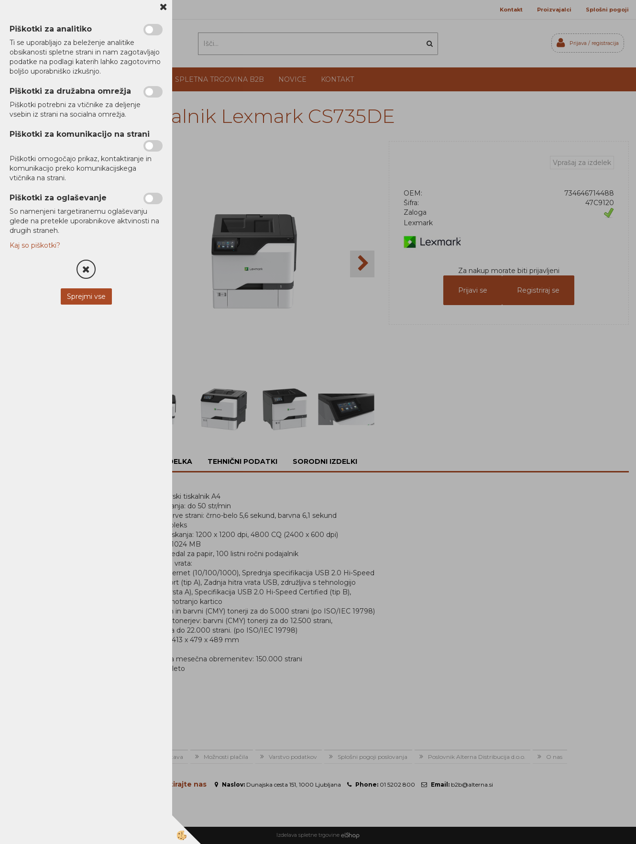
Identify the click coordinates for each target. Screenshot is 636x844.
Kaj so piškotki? (35, 245)
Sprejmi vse (86, 296)
